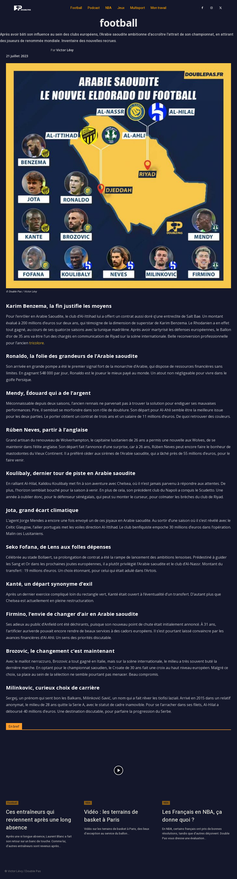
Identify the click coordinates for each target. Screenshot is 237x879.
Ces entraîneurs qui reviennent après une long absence (38, 819)
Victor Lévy (65, 50)
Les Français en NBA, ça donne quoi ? (192, 816)
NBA (87, 802)
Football (12, 802)
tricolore (36, 342)
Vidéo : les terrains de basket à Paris (111, 816)
